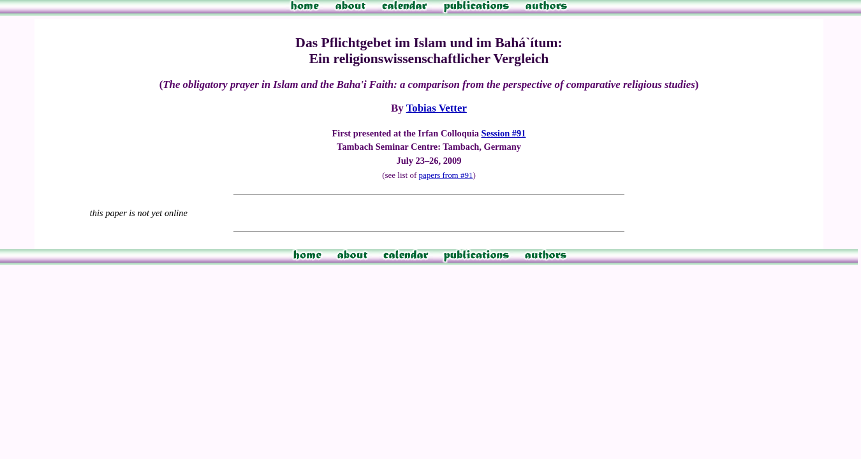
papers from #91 (445, 175)
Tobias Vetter (436, 108)
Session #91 (503, 133)
